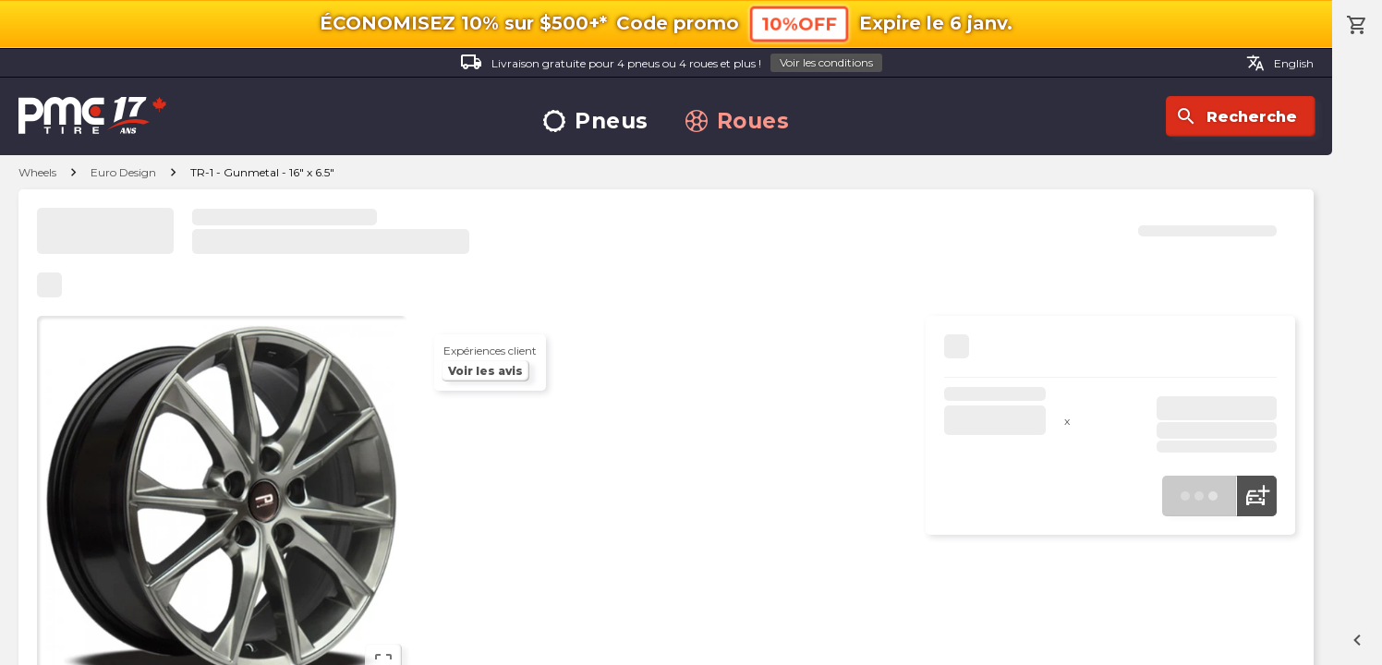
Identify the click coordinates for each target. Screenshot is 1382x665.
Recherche (1236, 116)
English (1280, 63)
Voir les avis (485, 371)
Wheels (37, 172)
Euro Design (123, 172)
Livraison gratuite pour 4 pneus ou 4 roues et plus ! (671, 63)
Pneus (596, 121)
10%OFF (799, 23)
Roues (737, 121)
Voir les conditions (826, 62)
